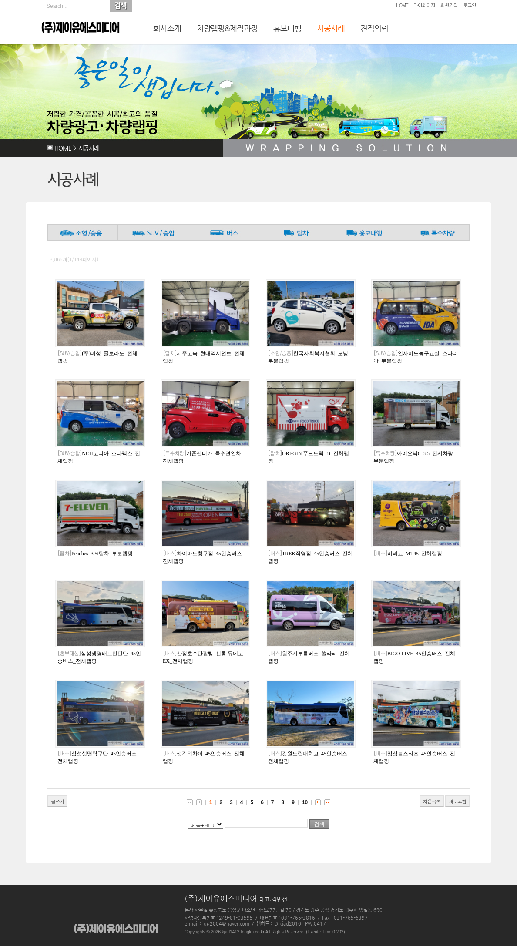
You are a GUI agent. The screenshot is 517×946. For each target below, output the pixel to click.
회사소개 (167, 28)
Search (120, 6)
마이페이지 (424, 5)
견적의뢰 (374, 28)
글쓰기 (57, 801)
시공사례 (331, 28)
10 (305, 802)
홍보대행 (287, 28)
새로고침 (457, 801)
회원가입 (449, 5)
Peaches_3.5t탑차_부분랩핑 (95, 553)
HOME (402, 5)
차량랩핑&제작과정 (227, 28)
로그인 (469, 5)
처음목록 (431, 801)
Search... (57, 6)
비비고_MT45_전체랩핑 (407, 553)
